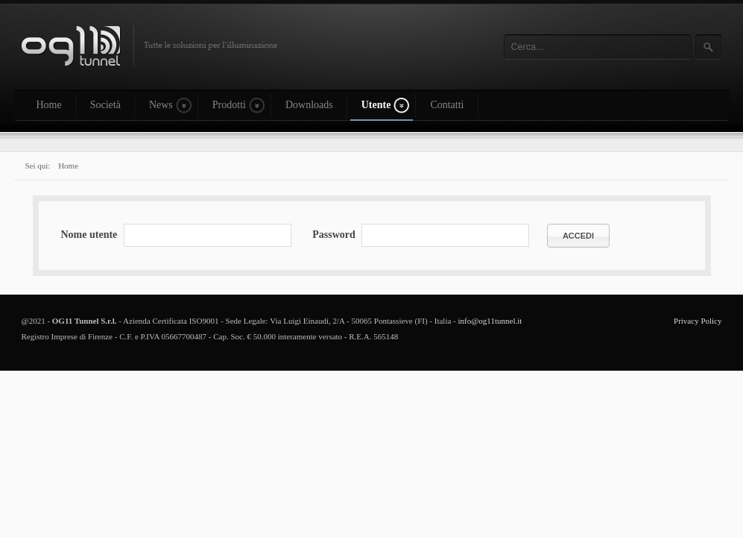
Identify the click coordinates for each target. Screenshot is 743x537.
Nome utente (89, 234)
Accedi (578, 235)
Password (333, 234)
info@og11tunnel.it (490, 320)
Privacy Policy (697, 320)
